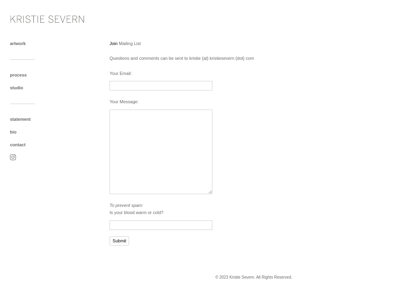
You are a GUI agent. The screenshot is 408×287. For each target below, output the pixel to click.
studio (16, 87)
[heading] (30, 17)
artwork (18, 43)
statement (20, 119)
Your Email (120, 73)
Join (114, 43)
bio (13, 132)
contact (18, 144)
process (18, 75)
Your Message (123, 101)
